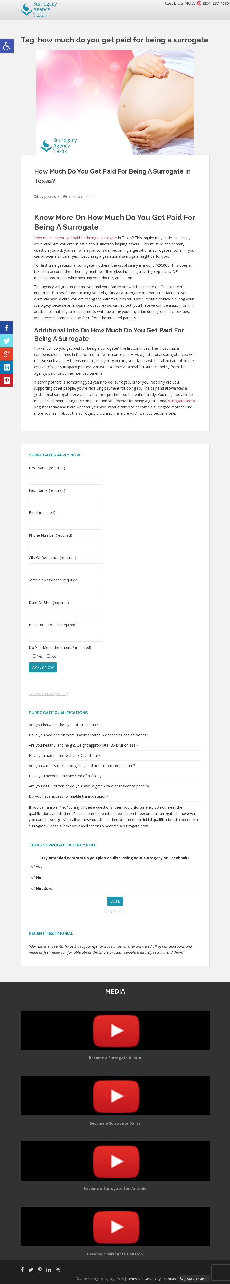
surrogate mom (181, 400)
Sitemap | (176, 1278)
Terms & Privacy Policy (48, 693)
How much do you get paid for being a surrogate (75, 237)
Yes (39, 866)
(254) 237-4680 (213, 3)
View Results (115, 911)
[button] (7, 46)
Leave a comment (82, 196)
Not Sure (44, 888)
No (38, 877)
